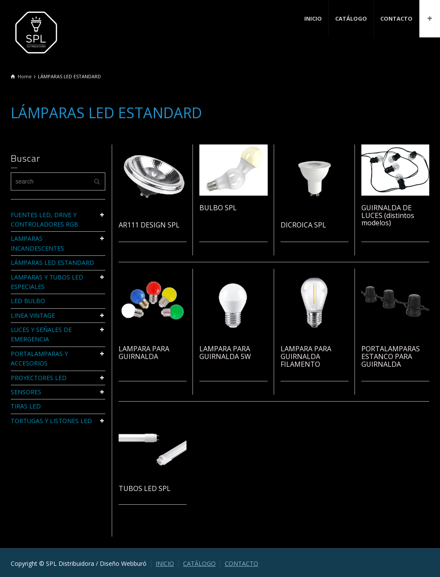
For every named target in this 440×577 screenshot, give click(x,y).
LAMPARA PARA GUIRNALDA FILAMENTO (306, 356)
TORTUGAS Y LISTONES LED (51, 421)
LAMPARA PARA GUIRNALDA (144, 352)
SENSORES (26, 392)
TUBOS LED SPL (145, 488)
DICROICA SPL (303, 225)
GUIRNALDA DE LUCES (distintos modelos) (387, 215)
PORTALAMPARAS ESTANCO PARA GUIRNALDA (390, 356)
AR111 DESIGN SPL (149, 225)
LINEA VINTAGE (33, 315)
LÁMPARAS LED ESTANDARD (52, 262)
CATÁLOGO (351, 18)
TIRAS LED (26, 406)
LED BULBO (28, 301)
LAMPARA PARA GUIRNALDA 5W (225, 352)
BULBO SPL (218, 207)
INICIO (313, 18)
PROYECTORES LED (39, 378)
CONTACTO (396, 18)
